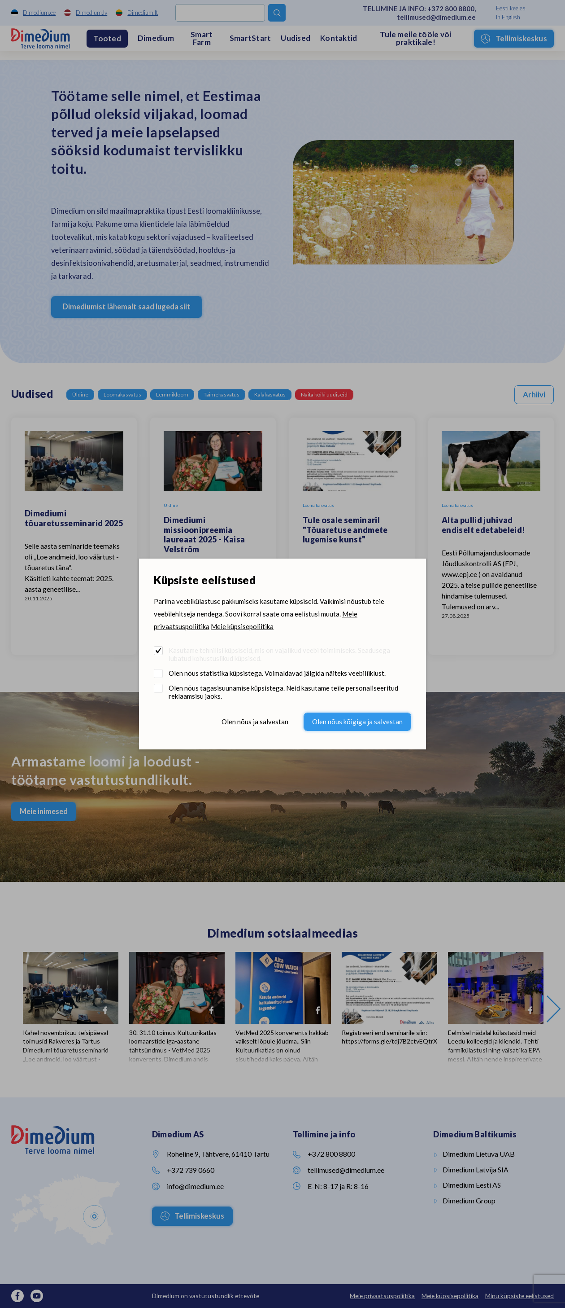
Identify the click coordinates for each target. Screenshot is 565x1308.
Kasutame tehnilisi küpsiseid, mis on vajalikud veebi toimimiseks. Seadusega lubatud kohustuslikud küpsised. (279, 654)
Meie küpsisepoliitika (242, 626)
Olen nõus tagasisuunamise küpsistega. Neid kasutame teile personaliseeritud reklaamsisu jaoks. (283, 692)
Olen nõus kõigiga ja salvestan (357, 722)
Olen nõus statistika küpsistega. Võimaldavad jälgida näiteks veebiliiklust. (277, 673)
